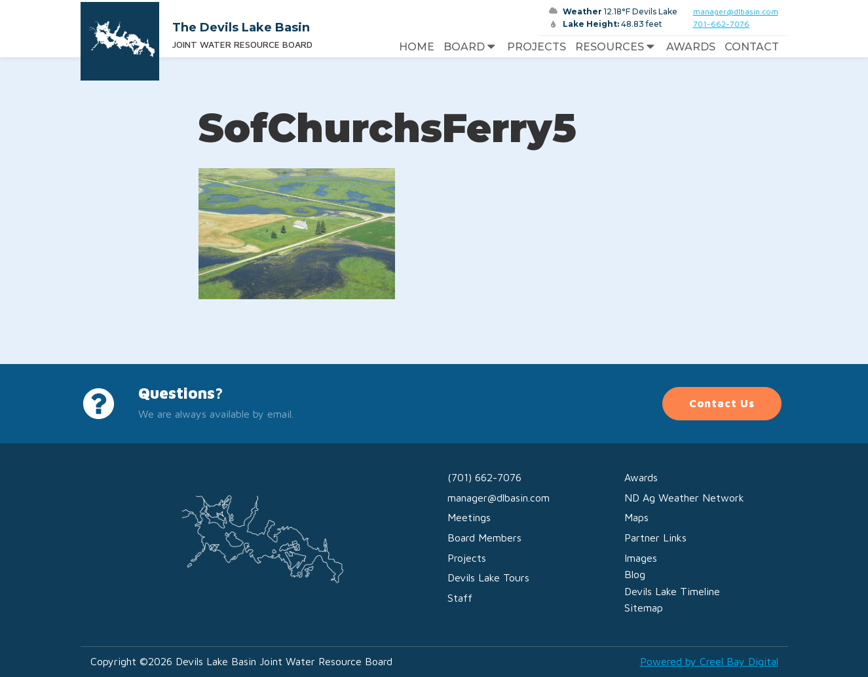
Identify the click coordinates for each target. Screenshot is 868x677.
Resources (616, 47)
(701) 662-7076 (484, 477)
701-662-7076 (721, 24)
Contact (752, 47)
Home (416, 47)
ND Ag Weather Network (684, 497)
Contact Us (722, 403)
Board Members (484, 537)
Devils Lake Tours (488, 577)
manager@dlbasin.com (735, 11)
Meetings (469, 517)
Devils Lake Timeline (672, 591)
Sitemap (643, 607)
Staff (459, 598)
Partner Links (655, 537)
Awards (690, 47)
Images (640, 558)
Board (470, 47)
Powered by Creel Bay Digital (709, 661)
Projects (536, 47)
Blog (634, 574)
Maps (636, 517)
